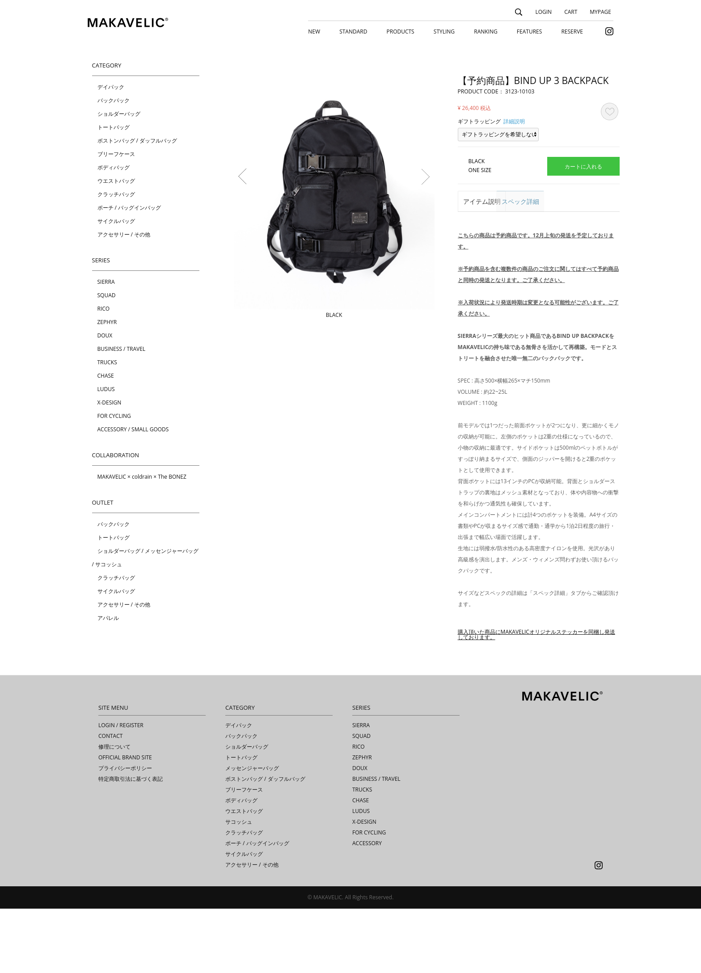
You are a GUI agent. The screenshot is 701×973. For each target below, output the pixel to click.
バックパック (113, 100)
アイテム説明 (485, 201)
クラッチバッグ (116, 194)
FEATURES (529, 31)
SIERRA (106, 282)
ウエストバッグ (116, 181)
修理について (114, 811)
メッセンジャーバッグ (252, 832)
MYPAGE (600, 12)
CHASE (105, 375)
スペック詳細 (540, 201)
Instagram (599, 930)
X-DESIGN (109, 402)
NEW (314, 31)
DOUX (105, 335)
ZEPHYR (107, 322)
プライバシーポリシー (125, 832)
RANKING (486, 31)
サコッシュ (238, 886)
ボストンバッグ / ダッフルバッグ (137, 140)
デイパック (110, 87)
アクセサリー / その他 (124, 234)
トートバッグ (113, 127)
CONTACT (110, 800)
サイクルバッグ (116, 221)
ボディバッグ (113, 167)
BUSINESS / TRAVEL (121, 349)
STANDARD (353, 31)
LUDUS (106, 389)
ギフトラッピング (479, 121)
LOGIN (543, 12)
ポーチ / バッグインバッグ (129, 207)
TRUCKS (107, 362)
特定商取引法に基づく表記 (130, 843)
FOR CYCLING (114, 416)
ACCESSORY (367, 907)
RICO (103, 308)
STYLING (444, 31)
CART (570, 12)
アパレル (108, 618)
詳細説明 (514, 121)
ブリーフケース (116, 154)
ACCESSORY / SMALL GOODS (133, 429)
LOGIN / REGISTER (121, 789)
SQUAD (106, 295)
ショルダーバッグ (118, 114)
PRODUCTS (400, 31)
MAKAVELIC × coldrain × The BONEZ (141, 476)
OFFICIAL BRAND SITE (125, 822)
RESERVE (572, 31)
